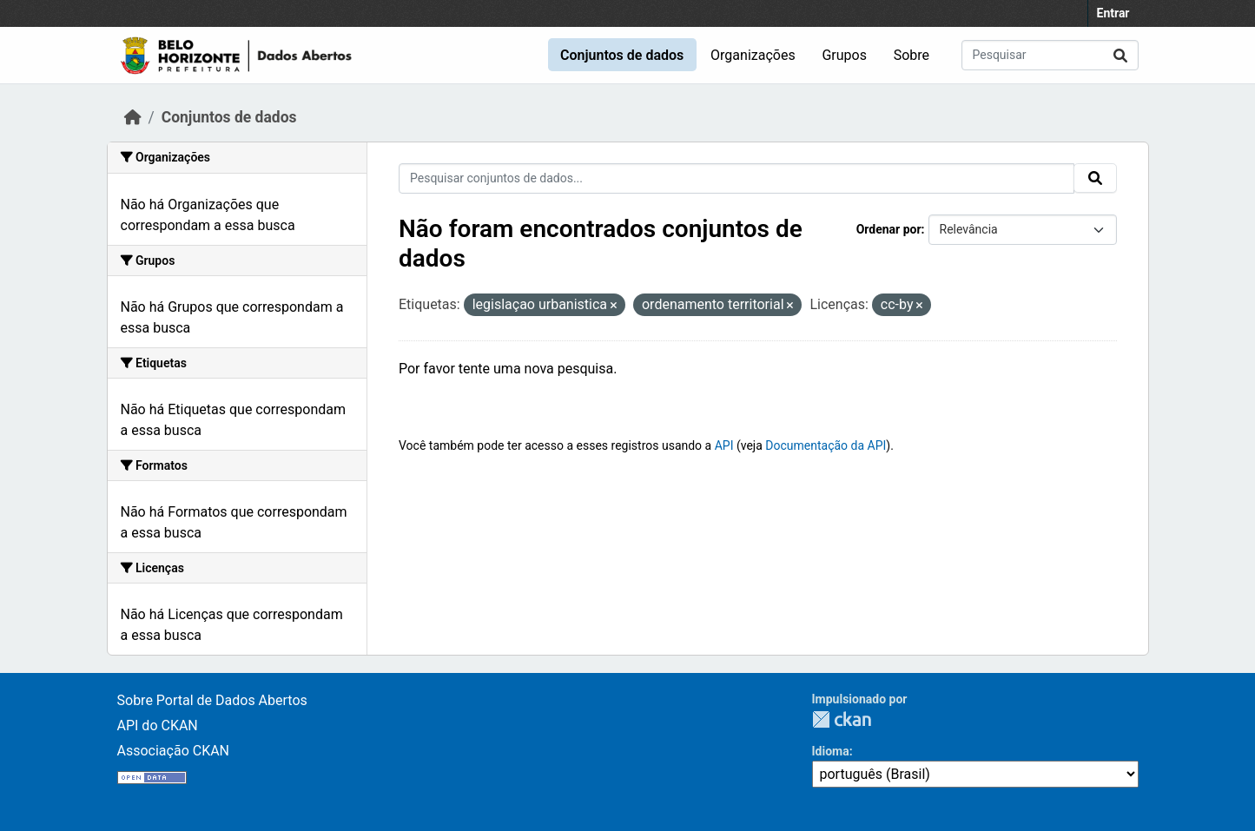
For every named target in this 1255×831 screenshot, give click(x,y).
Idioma (830, 751)
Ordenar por (888, 229)
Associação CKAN (173, 750)
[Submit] (1120, 55)
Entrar (1113, 13)
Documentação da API (825, 445)
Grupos (844, 55)
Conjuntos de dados (622, 55)
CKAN (841, 719)
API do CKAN (157, 725)
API (724, 445)
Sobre (911, 55)
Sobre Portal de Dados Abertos (212, 700)
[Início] (133, 117)
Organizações (753, 55)
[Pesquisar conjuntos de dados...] (1050, 55)
